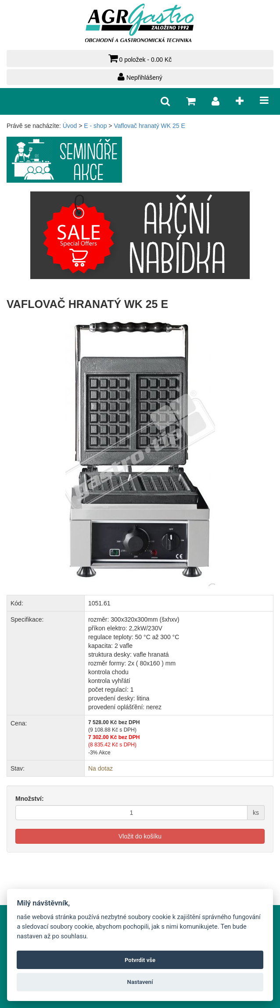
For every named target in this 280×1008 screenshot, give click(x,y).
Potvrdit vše (140, 960)
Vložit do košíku (140, 836)
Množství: (29, 798)
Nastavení (140, 982)
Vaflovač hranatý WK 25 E (149, 125)
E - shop (95, 125)
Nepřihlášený (140, 76)
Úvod (70, 125)
